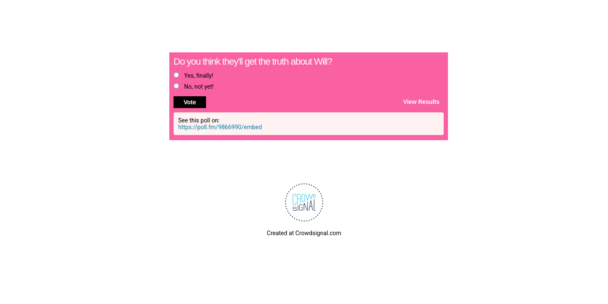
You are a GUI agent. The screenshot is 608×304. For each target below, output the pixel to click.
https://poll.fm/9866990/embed (220, 127)
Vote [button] (190, 102)
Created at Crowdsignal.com (304, 233)
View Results (421, 101)
